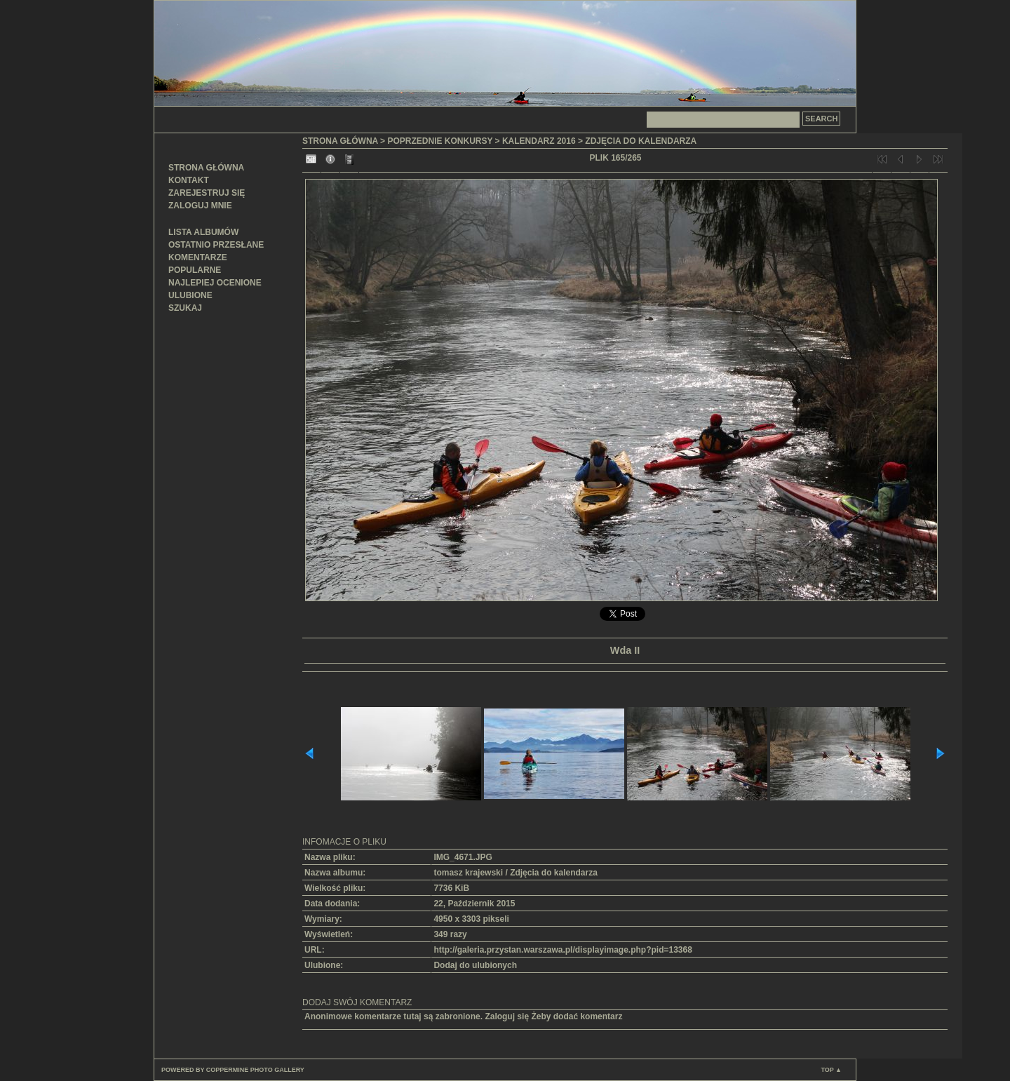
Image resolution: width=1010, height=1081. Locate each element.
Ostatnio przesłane (216, 245)
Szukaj (185, 308)
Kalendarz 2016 (539, 141)
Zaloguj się (507, 1016)
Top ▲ (831, 1069)
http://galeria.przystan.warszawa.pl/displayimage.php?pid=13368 (562, 950)
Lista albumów (203, 232)
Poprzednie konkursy (439, 141)
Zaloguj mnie (200, 205)
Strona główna (206, 168)
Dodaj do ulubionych (475, 965)
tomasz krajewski (468, 873)
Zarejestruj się (206, 193)
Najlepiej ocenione (215, 283)
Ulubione (190, 295)
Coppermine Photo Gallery (255, 1069)
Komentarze (197, 257)
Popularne (194, 270)
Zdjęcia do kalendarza (640, 141)
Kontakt (188, 180)
